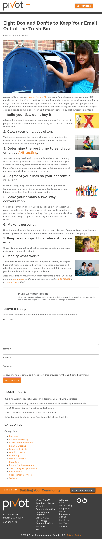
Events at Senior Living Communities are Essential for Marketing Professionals (45, 403)
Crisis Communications (21, 442)
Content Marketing (18, 439)
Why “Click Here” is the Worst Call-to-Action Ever (30, 412)
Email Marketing (17, 446)
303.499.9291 (64, 279)
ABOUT (62, 517)
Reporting (14, 462)
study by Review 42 (36, 97)
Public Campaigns (64, 512)
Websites (40, 506)
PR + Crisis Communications (44, 522)
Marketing (14, 455)
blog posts (18, 279)
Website (7, 366)
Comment (9, 319)
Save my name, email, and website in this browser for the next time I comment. (47, 375)
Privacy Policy (74, 535)
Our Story (64, 520)
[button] (28, 5)
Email (7, 357)
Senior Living (65, 505)
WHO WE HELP (63, 501)
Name (7, 349)
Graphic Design (17, 452)
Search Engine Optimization (23, 468)
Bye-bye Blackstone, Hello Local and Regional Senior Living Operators (40, 399)
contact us (11, 282)
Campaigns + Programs (42, 513)
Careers (63, 526)
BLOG (39, 529)
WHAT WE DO (43, 500)
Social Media (15, 471)
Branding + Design (45, 503)
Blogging (13, 436)
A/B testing (27, 153)
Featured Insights (18, 449)
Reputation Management (22, 465)
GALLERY (40, 526)
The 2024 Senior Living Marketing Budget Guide (29, 408)
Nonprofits (64, 508)
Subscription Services (20, 475)
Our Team (64, 523)
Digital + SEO (42, 517)
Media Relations (17, 458)
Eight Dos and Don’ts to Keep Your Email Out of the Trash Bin (36, 417)
